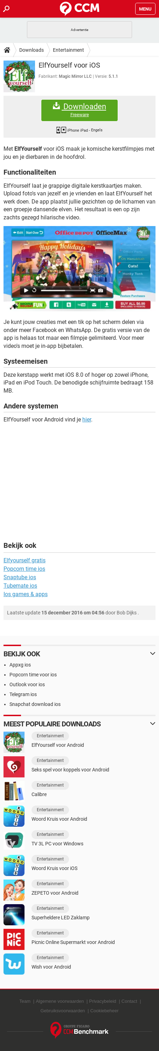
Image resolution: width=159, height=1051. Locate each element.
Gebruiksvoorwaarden (62, 1010)
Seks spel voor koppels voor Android (70, 769)
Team (24, 1001)
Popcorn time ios (24, 568)
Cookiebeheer (104, 1010)
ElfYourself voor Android (58, 745)
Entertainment (68, 50)
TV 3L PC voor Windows (57, 843)
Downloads (31, 50)
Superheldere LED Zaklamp (61, 917)
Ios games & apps (26, 594)
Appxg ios (20, 665)
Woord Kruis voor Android (59, 819)
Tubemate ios (20, 585)
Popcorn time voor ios (33, 674)
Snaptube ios (20, 577)
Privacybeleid (102, 1001)
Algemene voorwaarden (60, 1001)
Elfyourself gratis (25, 560)
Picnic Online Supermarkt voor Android (73, 942)
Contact (129, 1001)
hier (86, 419)
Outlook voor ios (27, 684)
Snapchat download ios (35, 704)
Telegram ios (23, 694)
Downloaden (79, 110)
